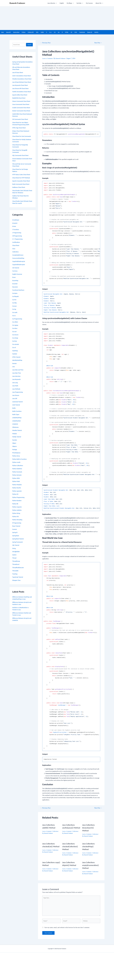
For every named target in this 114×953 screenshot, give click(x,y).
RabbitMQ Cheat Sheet (19, 98)
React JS (89, 32)
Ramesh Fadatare (17, 3)
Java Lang (15, 382)
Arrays (14, 226)
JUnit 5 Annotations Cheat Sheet (21, 76)
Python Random (17, 500)
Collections (15, 252)
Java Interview (16, 376)
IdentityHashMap (17, 360)
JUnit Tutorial (16, 405)
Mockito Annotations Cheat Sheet (22, 79)
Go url (14, 347)
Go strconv (15, 335)
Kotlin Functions (17, 411)
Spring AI (14, 532)
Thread (14, 558)
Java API (8, 32)
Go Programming (17, 319)
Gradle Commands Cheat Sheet (21, 108)
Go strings (15, 338)
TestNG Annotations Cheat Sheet (21, 92)
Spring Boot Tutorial (18, 539)
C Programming (16, 233)
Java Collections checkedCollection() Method (70, 846)
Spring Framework (17, 542)
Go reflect (15, 322)
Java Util (14, 398)
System (14, 555)
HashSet (14, 354)
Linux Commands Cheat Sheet (21, 104)
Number (14, 440)
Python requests (17, 507)
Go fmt (14, 300)
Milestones (15, 427)
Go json (14, 306)
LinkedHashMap (17, 418)
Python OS (15, 494)
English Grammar (17, 274)
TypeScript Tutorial (17, 577)
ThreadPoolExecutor (18, 567)
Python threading (17, 520)
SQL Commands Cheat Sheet (20, 155)
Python (23, 32)
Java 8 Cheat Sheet (17, 72)
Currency (15, 271)
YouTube (80, 3)
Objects (14, 446)
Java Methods (16, 389)
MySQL (96, 32)
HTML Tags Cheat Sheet (19, 128)
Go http (14, 303)
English (62, 3)
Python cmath (16, 462)
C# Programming (17, 236)
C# (54, 32)
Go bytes (14, 293)
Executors (15, 287)
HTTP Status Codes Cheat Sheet (21, 174)
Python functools (17, 472)
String (14, 548)
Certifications (16, 242)
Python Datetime (17, 469)
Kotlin (42, 32)
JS (71, 32)
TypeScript (82, 32)
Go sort (14, 331)
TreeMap (14, 574)
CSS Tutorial (15, 268)
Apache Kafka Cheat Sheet (19, 95)
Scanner (14, 529)
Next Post (98, 43)
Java (2, 32)
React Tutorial (16, 526)
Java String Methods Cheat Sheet (21, 82)
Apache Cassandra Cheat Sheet (21, 181)
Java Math (15, 386)
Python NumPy (16, 488)
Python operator (17, 491)
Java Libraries (52, 3)
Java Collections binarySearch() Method (88, 828)
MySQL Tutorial (16, 437)
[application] (56, 3)
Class (13, 249)
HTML (66, 32)
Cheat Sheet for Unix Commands (21, 136)
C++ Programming (17, 239)
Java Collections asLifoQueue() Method (68, 828)
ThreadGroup (16, 561)
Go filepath (15, 296)
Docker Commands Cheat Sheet (21, 111)
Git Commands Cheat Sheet (20, 119)
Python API (31, 32)
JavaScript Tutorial (17, 402)
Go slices (14, 328)
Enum (14, 277)
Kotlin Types (15, 414)
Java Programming (17, 392)
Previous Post (45, 43)
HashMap (15, 351)
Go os (14, 315)
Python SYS (15, 516)
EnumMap (15, 280)
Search (29, 45)
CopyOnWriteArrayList (18, 261)
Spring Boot (16, 32)
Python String (16, 513)
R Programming (16, 523)
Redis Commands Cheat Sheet (21, 184)
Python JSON (16, 478)
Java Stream (15, 395)
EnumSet (14, 284)
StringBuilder (16, 551)
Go (58, 32)
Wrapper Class (16, 580)
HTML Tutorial (16, 357)
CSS (75, 32)
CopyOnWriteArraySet (18, 264)
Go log (14, 309)
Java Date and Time (18, 370)
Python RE (15, 504)
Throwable (15, 571)
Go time (14, 341)
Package (14, 449)
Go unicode (15, 344)
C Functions (15, 229)
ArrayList (14, 223)
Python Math (16, 481)
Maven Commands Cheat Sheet (21, 101)
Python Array (16, 456)
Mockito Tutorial (17, 430)
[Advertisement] (57, 18)
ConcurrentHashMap (18, 258)
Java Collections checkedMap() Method (88, 846)
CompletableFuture (18, 255)
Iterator (14, 363)
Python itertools (17, 475)
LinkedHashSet (16, 421)
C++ (50, 32)
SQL (37, 32)
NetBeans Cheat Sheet (18, 187)
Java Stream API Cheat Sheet (20, 88)
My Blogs (70, 3)
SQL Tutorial (15, 545)
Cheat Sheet (15, 245)
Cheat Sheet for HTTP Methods (21, 178)
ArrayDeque (15, 220)
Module (14, 433)
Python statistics (17, 510)
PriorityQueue (16, 453)
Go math (14, 312)
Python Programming (18, 497)
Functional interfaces (18, 290)
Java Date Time (16, 373)
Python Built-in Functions (19, 459)
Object (14, 443)
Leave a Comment (47, 58)
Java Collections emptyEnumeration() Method (90, 865)
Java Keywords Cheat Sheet (20, 85)
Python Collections (17, 465)
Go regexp (15, 325)
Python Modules (17, 485)
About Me (99, 3)
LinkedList (15, 424)
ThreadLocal (15, 564)
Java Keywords (16, 379)
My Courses (89, 3)
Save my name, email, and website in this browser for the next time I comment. (67, 928)
